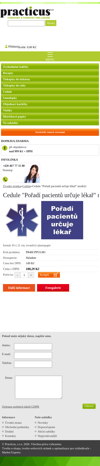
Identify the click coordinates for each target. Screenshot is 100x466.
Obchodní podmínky (17, 427)
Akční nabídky (46, 431)
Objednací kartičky (15, 104)
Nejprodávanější (47, 436)
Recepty (8, 73)
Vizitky (7, 110)
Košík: (27, 47)
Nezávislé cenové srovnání (50, 132)
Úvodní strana (13, 422)
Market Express (11, 452)
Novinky (43, 422)
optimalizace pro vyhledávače (71, 448)
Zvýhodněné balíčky (15, 66)
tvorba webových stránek (37, 448)
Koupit (44, 274)
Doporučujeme (46, 427)
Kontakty (10, 436)
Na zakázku (10, 122)
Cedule (7, 91)
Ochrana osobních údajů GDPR (20, 406)
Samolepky (10, 97)
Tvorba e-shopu (11, 448)
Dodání (9, 431)
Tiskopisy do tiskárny (16, 79)
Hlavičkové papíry (14, 116)
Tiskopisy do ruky (14, 85)
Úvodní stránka (12, 186)
